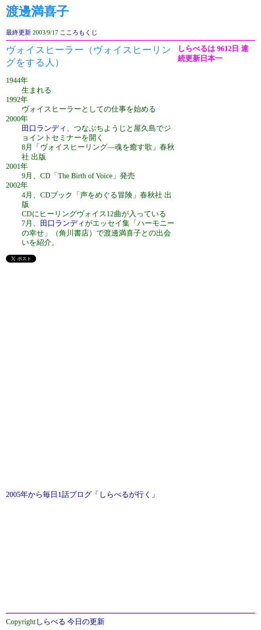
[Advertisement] (92, 325)
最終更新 (18, 32)
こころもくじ (78, 32)
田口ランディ (44, 128)
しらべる (51, 621)
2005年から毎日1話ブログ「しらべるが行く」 (82, 494)
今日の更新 (86, 621)
